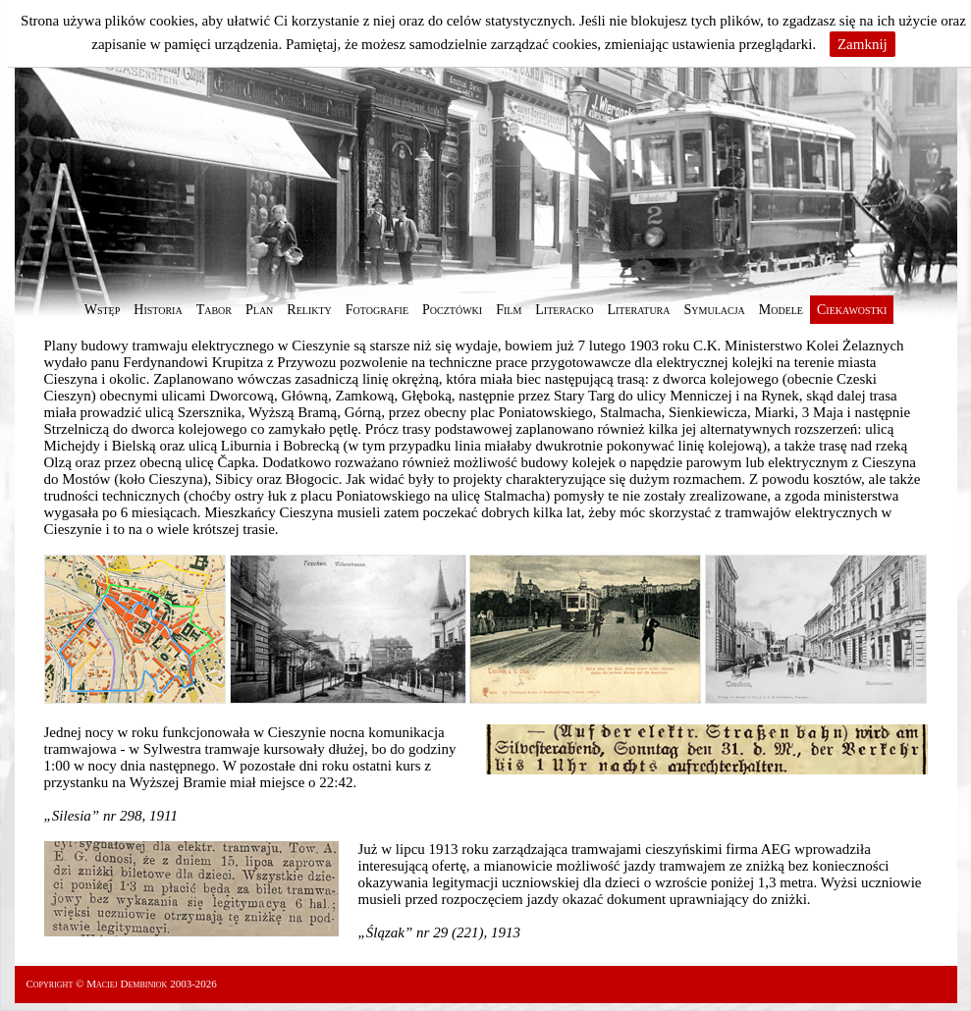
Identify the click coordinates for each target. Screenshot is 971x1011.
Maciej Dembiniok (126, 983)
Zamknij (862, 44)
